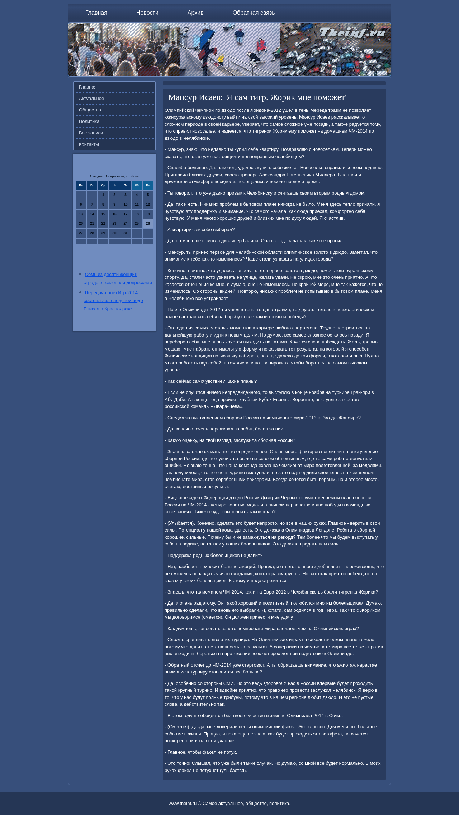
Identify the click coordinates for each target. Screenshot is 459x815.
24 (126, 223)
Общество (90, 110)
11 (137, 204)
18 (137, 214)
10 (126, 204)
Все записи (91, 132)
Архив (196, 13)
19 (148, 214)
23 (114, 223)
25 (137, 223)
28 (92, 233)
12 (148, 204)
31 (126, 233)
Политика (89, 121)
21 (92, 223)
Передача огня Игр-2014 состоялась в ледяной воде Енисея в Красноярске (113, 301)
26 (148, 223)
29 (103, 233)
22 (103, 223)
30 (114, 233)
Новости (147, 13)
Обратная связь (254, 13)
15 (103, 214)
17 (126, 214)
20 (81, 223)
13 (81, 214)
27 (81, 233)
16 (114, 214)
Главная (96, 13)
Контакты (89, 144)
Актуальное (91, 98)
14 (92, 214)
